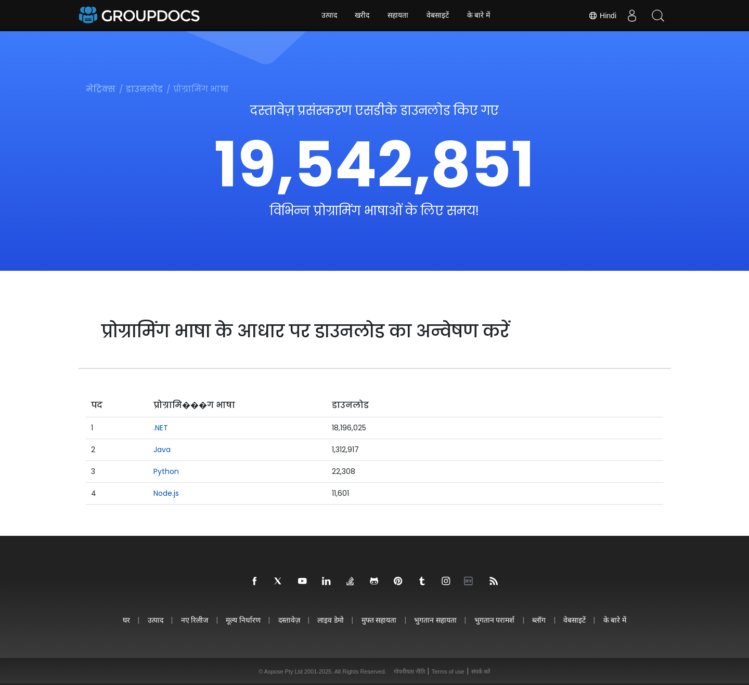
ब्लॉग (541, 620)
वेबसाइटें (438, 15)
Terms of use (448, 671)
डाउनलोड (144, 89)
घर (122, 620)
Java (162, 449)
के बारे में (478, 15)
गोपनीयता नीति (409, 671)
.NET (160, 428)
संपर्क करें (480, 671)
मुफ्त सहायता (379, 620)
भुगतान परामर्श (496, 620)
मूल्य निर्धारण (241, 620)
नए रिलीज (192, 620)
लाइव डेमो (330, 620)
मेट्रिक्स (100, 89)
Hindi (602, 15)
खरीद (362, 15)
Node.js (166, 493)
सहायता (398, 15)
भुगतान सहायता (436, 620)
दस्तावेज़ (288, 620)
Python (166, 471)
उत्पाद (329, 15)
